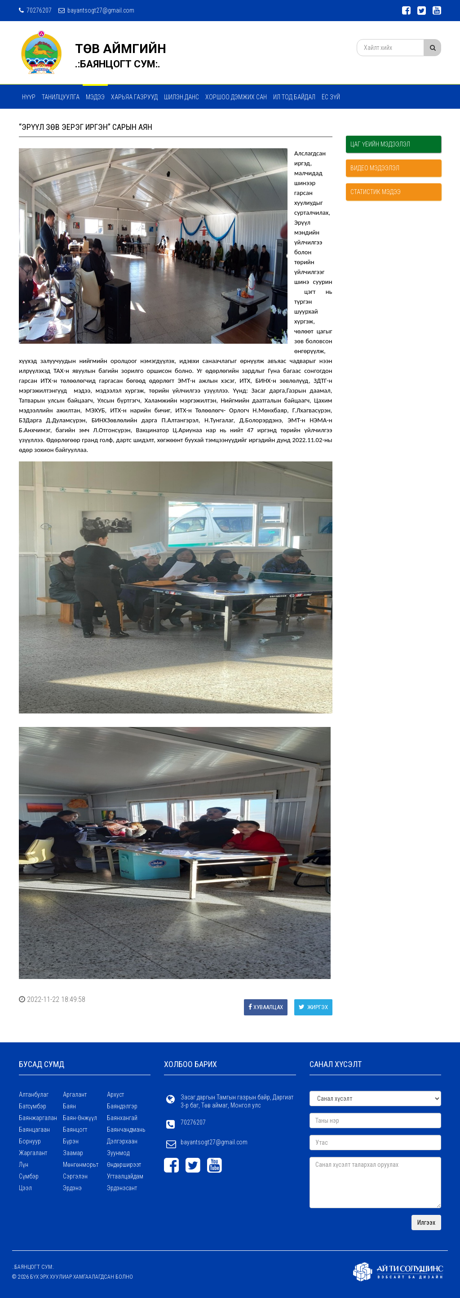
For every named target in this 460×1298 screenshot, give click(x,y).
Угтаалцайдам (125, 1176)
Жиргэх (313, 1007)
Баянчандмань (126, 1129)
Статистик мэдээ (375, 191)
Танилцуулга (61, 97)
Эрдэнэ (72, 1188)
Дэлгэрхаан (122, 1141)
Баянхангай (122, 1117)
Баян (69, 1106)
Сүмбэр (29, 1176)
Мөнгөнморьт (80, 1164)
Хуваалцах (265, 1007)
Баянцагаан (34, 1129)
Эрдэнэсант (122, 1188)
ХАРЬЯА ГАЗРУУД (134, 97)
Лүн (23, 1164)
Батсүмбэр (32, 1106)
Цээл (25, 1188)
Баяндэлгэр (122, 1106)
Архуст (115, 1094)
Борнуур (30, 1141)
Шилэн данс (181, 97)
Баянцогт (75, 1129)
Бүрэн (71, 1141)
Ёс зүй (331, 97)
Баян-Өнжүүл (80, 1117)
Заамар (73, 1152)
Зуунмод (118, 1152)
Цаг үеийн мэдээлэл (380, 144)
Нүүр (28, 97)
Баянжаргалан (38, 1117)
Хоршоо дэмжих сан (236, 97)
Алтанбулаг (34, 1094)
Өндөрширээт (124, 1164)
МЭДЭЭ (95, 97)
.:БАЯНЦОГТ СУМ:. (117, 64)
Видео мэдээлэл (374, 168)
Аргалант (75, 1094)
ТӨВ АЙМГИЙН (120, 48)
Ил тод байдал (294, 97)
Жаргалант (33, 1152)
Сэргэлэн (75, 1176)
